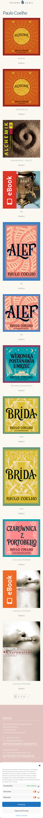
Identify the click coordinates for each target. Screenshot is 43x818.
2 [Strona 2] (18, 696)
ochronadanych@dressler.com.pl (18, 752)
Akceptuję (21, 804)
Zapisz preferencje (21, 811)
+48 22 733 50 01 (12, 738)
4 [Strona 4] (24, 696)
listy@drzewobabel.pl (14, 740)
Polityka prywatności (21, 815)
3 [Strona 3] (21, 696)
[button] (39, 765)
